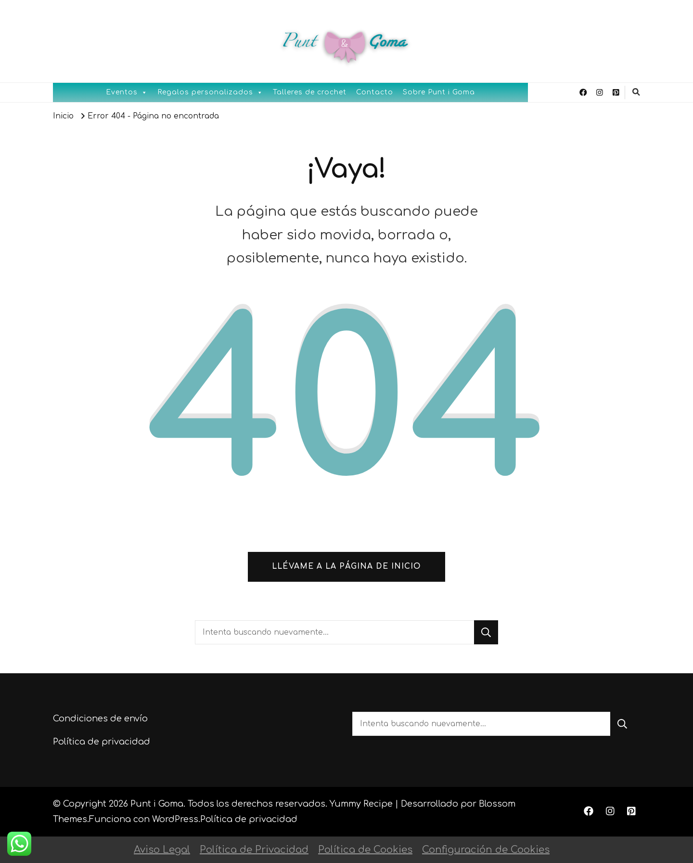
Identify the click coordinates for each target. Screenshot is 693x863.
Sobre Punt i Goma (439, 92)
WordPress (175, 819)
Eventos (127, 92)
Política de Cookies (365, 849)
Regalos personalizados (210, 92)
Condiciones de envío (100, 718)
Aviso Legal (162, 849)
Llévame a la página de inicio (346, 566)
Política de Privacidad (254, 849)
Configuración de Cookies (486, 849)
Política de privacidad (101, 741)
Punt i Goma (156, 804)
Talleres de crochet (309, 92)
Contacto (374, 92)
